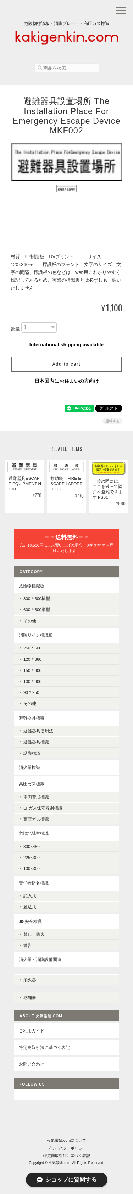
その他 (29, 621)
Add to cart (66, 364)
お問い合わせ (31, 1064)
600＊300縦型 (36, 609)
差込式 (29, 906)
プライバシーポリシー (66, 1148)
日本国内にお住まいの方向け (66, 381)
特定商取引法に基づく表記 (44, 1047)
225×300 (31, 857)
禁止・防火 (34, 934)
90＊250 (31, 692)
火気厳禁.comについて (67, 1140)
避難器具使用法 (38, 730)
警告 (27, 945)
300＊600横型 (36, 598)
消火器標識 (29, 767)
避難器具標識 (31, 718)
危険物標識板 (31, 585)
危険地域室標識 (34, 833)
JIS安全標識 (30, 921)
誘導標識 (31, 753)
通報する (112, 421)
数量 (15, 328)
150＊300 (32, 670)
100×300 (31, 868)
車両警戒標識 (36, 797)
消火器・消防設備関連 (40, 959)
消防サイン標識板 (36, 635)
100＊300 (32, 681)
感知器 (29, 997)
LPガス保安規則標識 (42, 808)
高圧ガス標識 (31, 783)
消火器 (29, 979)
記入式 (29, 895)
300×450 (31, 846)
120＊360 (32, 659)
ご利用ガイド (31, 1030)
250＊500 (32, 648)
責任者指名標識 (34, 883)
